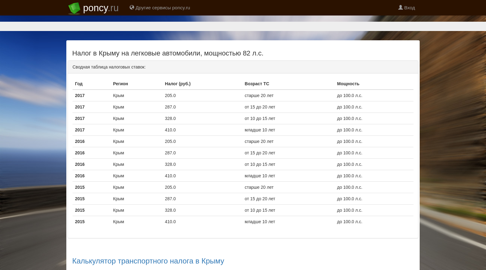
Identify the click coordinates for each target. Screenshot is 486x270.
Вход (406, 7)
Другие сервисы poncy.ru (160, 7)
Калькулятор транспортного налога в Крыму (148, 261)
